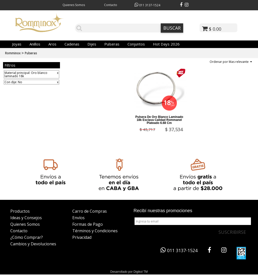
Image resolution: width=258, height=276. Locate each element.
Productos (20, 211)
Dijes (91, 44)
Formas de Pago (87, 224)
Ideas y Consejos (26, 217)
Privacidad (81, 237)
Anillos (34, 44)
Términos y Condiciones (95, 231)
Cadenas (71, 44)
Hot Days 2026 (166, 44)
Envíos (78, 217)
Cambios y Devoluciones (33, 244)
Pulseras (111, 44)
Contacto (110, 5)
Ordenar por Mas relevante (231, 62)
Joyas (16, 44)
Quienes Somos (73, 5)
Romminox (12, 53)
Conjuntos (136, 44)
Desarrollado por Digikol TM (129, 271)
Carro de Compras (89, 211)
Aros (52, 44)
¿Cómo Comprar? (26, 237)
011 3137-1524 (147, 5)
